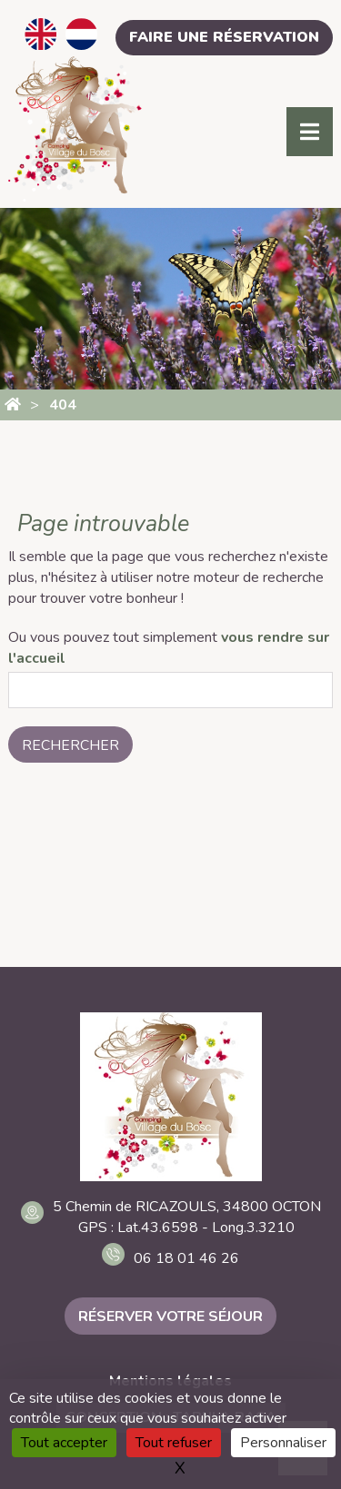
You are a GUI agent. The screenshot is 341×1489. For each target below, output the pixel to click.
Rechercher (70, 745)
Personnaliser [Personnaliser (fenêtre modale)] (283, 1443)
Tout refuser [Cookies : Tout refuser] (173, 1443)
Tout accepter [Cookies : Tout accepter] (64, 1443)
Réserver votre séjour (170, 1316)
